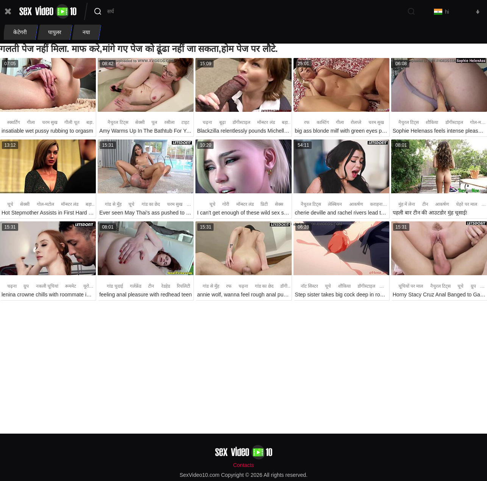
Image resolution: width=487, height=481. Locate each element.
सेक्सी (140, 122)
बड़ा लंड (92, 122)
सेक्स (279, 204)
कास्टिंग (323, 122)
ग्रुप (26, 286)
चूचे (10, 204)
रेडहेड (165, 286)
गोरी (225, 204)
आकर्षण (356, 204)
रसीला (169, 122)
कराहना (376, 204)
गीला (31, 122)
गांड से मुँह (113, 204)
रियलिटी (183, 286)
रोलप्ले (356, 122)
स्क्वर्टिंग (13, 122)
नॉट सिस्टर (309, 286)
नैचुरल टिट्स (118, 122)
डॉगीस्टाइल (241, 122)
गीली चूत (71, 122)
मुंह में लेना (406, 204)
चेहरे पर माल (466, 204)
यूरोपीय (89, 286)
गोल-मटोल (45, 204)
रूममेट (70, 286)
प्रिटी (264, 204)
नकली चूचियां (47, 286)
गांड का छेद (151, 204)
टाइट (185, 122)
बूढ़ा (222, 122)
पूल (154, 122)
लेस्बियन (335, 204)
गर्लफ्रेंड (135, 286)
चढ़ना (207, 122)
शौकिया (432, 122)
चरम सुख (50, 122)
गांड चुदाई (115, 286)
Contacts (243, 465)
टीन (425, 204)
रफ (306, 122)
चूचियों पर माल (410, 286)
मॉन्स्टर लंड (266, 122)
